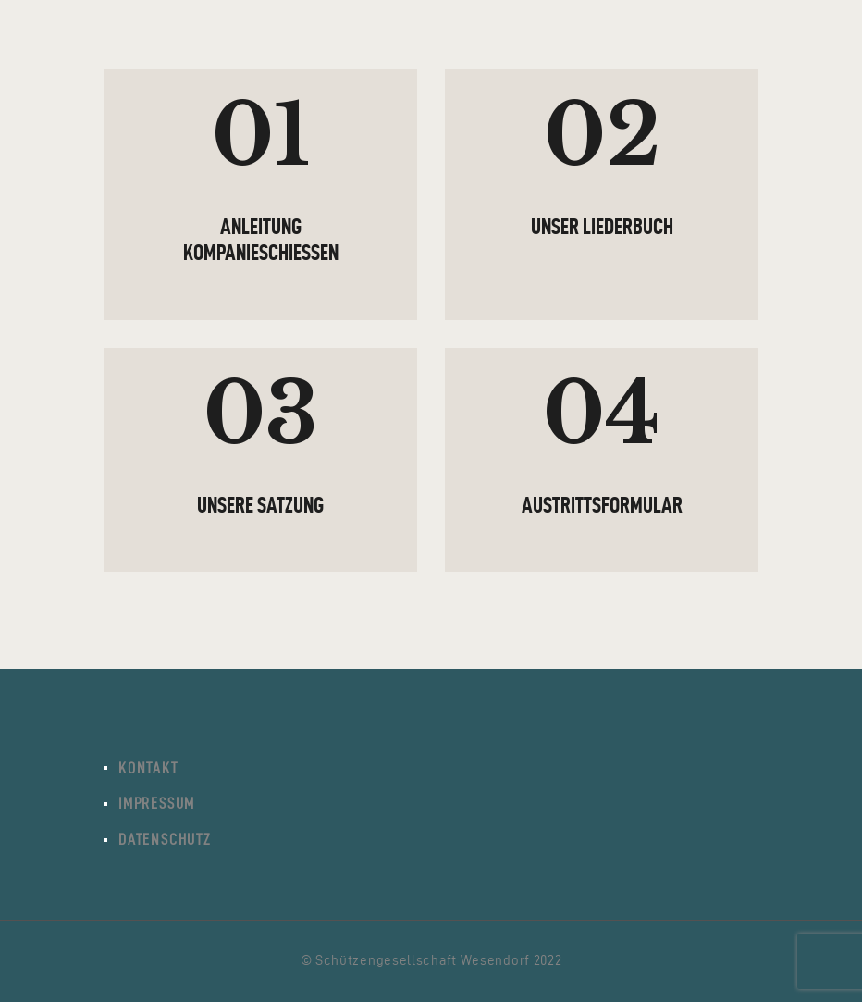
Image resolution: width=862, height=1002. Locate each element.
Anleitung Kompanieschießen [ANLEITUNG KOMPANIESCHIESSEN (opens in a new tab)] (261, 240)
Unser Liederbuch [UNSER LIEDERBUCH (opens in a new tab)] (602, 227)
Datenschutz (165, 839)
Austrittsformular (602, 505)
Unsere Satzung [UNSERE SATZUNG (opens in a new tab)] (260, 505)
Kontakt (148, 768)
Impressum (156, 803)
